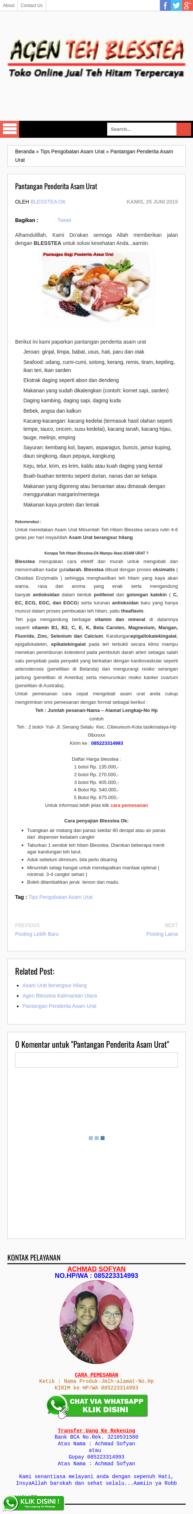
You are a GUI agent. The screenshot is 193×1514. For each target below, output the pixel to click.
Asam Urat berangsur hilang (54, 985)
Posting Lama (162, 934)
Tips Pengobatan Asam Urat (60, 897)
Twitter (176, 5)
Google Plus (187, 5)
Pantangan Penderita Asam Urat (59, 1006)
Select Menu (9, 129)
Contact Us (31, 5)
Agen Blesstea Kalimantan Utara (59, 996)
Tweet (64, 220)
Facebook (165, 5)
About (8, 5)
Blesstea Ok (48, 202)
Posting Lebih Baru (37, 934)
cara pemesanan (129, 805)
